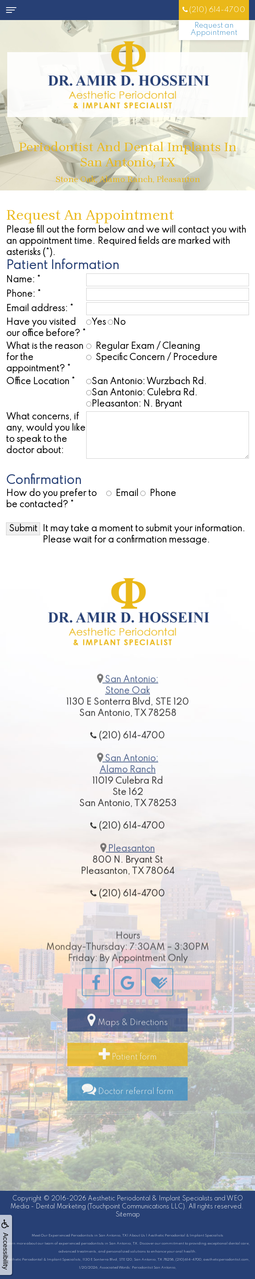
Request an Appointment (213, 29)
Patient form (128, 1071)
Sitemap (127, 1215)
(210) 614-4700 (213, 10)
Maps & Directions (127, 1037)
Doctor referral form (128, 1106)
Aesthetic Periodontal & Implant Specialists (150, 1199)
